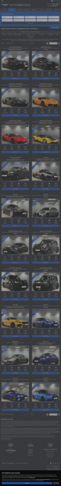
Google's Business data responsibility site (43, 479)
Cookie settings (56, 483)
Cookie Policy (32, 477)
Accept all (27, 483)
